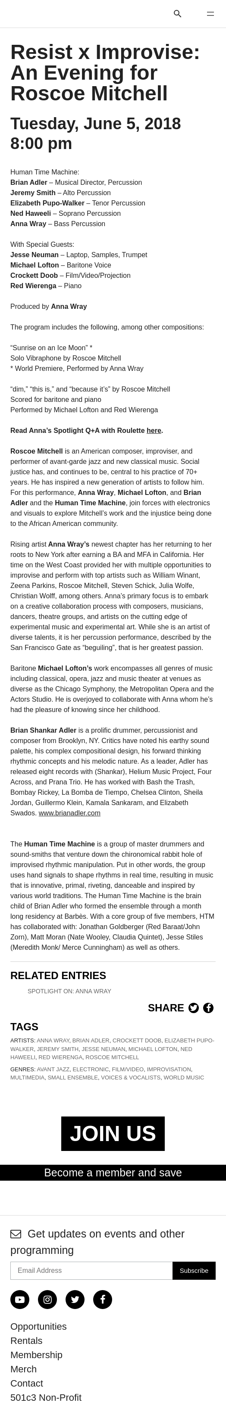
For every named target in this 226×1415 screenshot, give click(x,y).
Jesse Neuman (103, 1049)
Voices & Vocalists (130, 1077)
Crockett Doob (137, 1040)
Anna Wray (53, 1040)
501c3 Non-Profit (46, 1397)
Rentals (26, 1340)
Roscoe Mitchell (112, 1057)
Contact (26, 1383)
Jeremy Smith (58, 1049)
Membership (36, 1355)
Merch (23, 1369)
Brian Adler (91, 1040)
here (154, 430)
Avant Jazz (53, 1069)
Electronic (91, 1069)
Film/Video (128, 1069)
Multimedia (27, 1077)
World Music (183, 1077)
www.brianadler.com (69, 813)
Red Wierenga (60, 1057)
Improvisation (169, 1069)
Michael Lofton (153, 1049)
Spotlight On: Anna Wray (69, 991)
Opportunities (38, 1326)
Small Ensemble (72, 1077)
